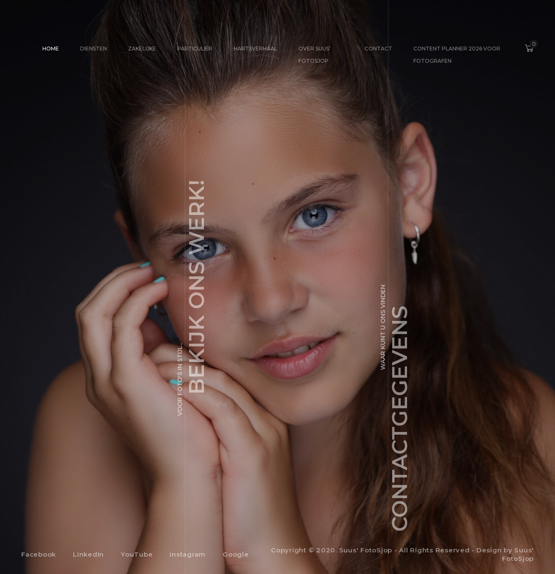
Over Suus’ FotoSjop (314, 54)
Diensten (93, 48)
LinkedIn (88, 554)
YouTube (137, 554)
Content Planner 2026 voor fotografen (456, 54)
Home (50, 48)
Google (236, 554)
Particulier (194, 48)
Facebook (38, 554)
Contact (378, 48)
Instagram (188, 554)
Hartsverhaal (255, 48)
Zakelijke (142, 48)
